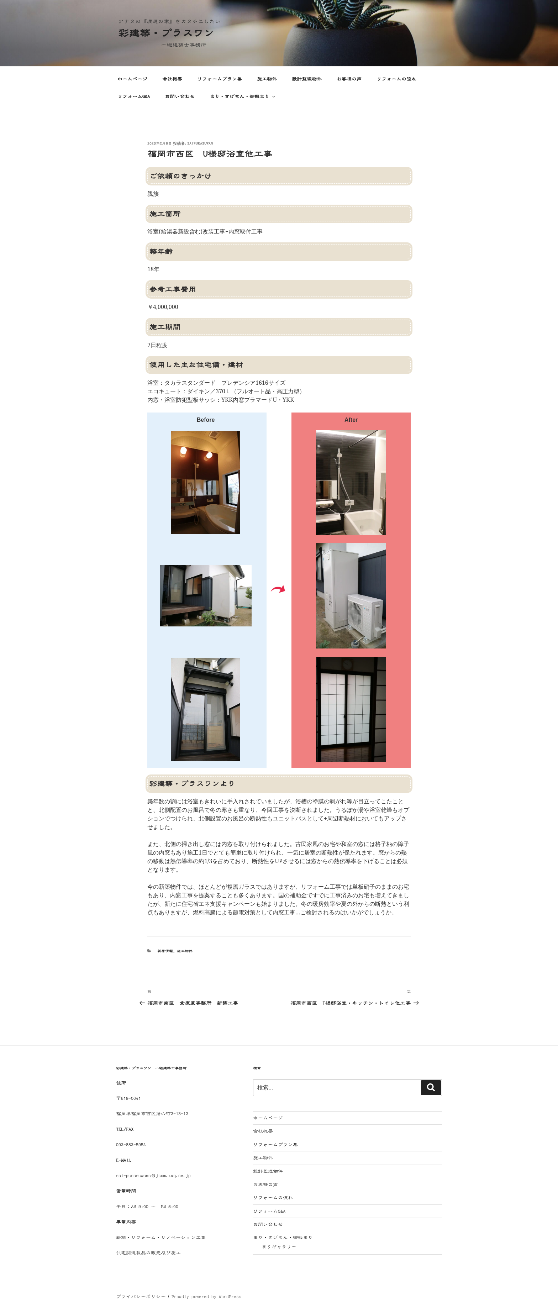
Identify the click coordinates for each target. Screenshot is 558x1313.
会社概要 (172, 79)
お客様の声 (349, 79)
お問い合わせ (180, 96)
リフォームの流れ (396, 79)
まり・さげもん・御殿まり (243, 96)
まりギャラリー (279, 1246)
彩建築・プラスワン (166, 33)
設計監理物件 (307, 79)
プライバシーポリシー (141, 1296)
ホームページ (132, 79)
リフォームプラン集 (219, 79)
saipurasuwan (200, 144)
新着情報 (165, 951)
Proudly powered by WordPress (206, 1296)
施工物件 (267, 79)
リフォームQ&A (133, 96)
